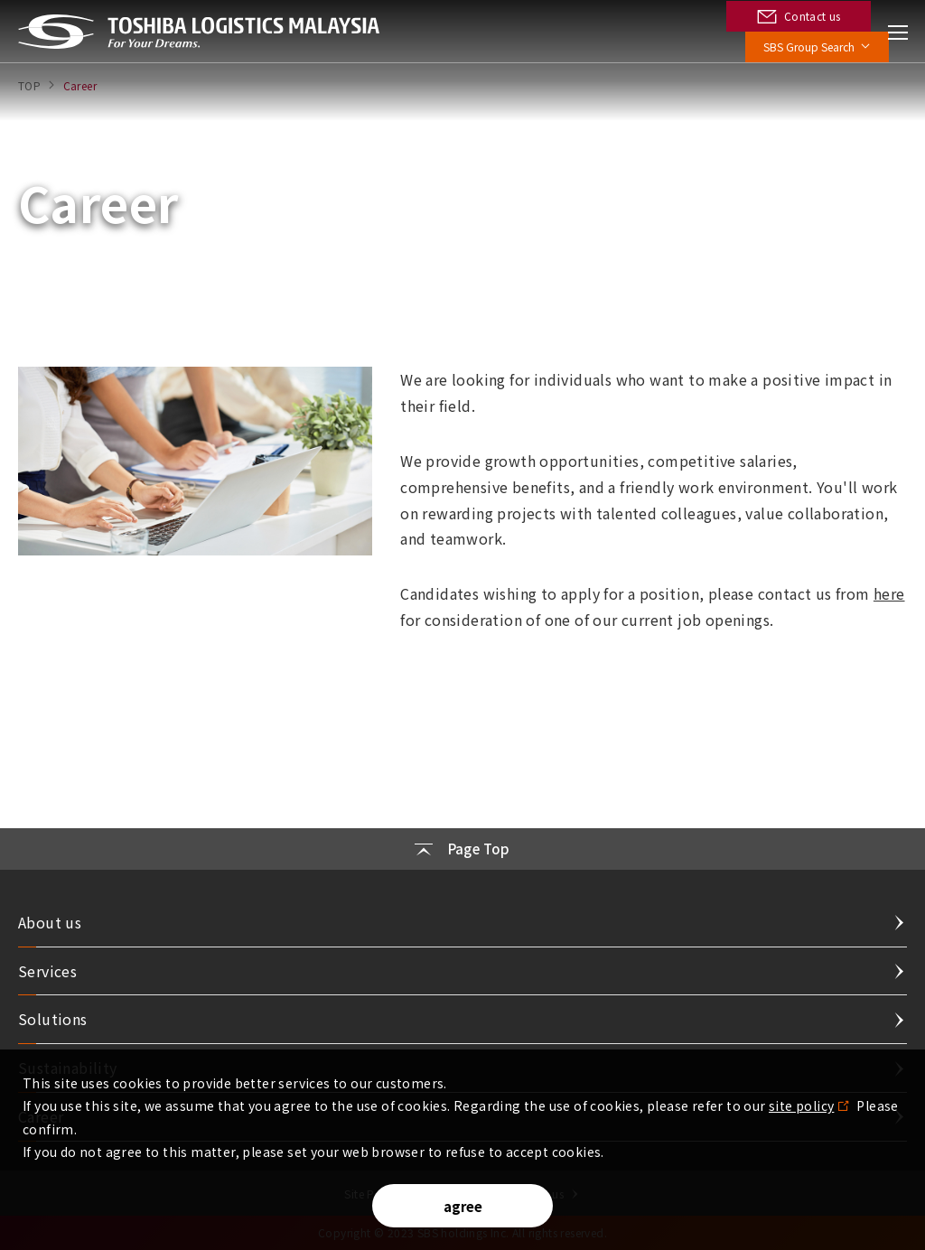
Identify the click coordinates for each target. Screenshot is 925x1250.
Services (47, 971)
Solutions (53, 1019)
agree (463, 1206)
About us (49, 922)
